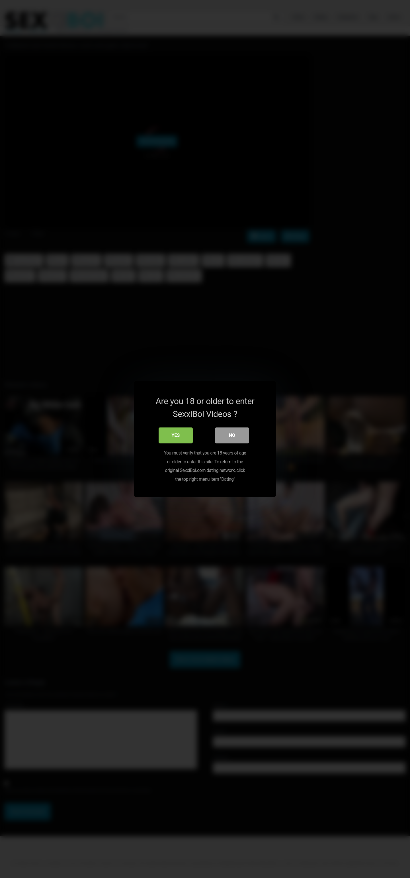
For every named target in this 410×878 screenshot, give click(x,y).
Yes (176, 435)
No (232, 435)
